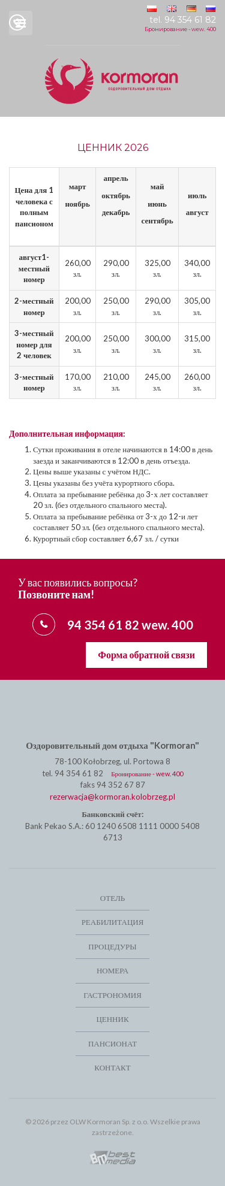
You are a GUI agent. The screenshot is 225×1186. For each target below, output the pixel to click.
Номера (112, 970)
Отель (112, 898)
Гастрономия (112, 995)
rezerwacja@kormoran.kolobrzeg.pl (112, 796)
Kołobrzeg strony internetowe (112, 1157)
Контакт (112, 1067)
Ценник (112, 1019)
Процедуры (112, 946)
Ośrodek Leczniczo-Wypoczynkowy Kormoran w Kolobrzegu (112, 81)
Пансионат (112, 1043)
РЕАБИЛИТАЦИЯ (113, 922)
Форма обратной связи (146, 654)
